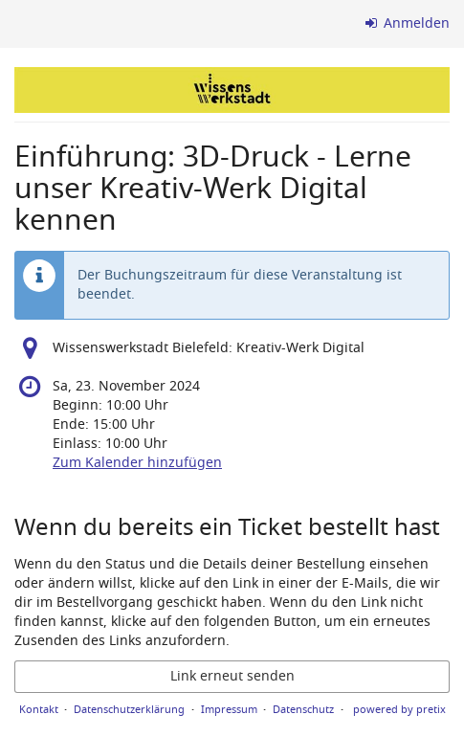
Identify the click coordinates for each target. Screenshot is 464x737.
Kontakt (38, 709)
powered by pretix (399, 709)
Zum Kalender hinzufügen (137, 463)
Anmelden (408, 23)
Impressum (229, 709)
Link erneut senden (232, 676)
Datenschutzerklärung (129, 709)
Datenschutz (303, 709)
